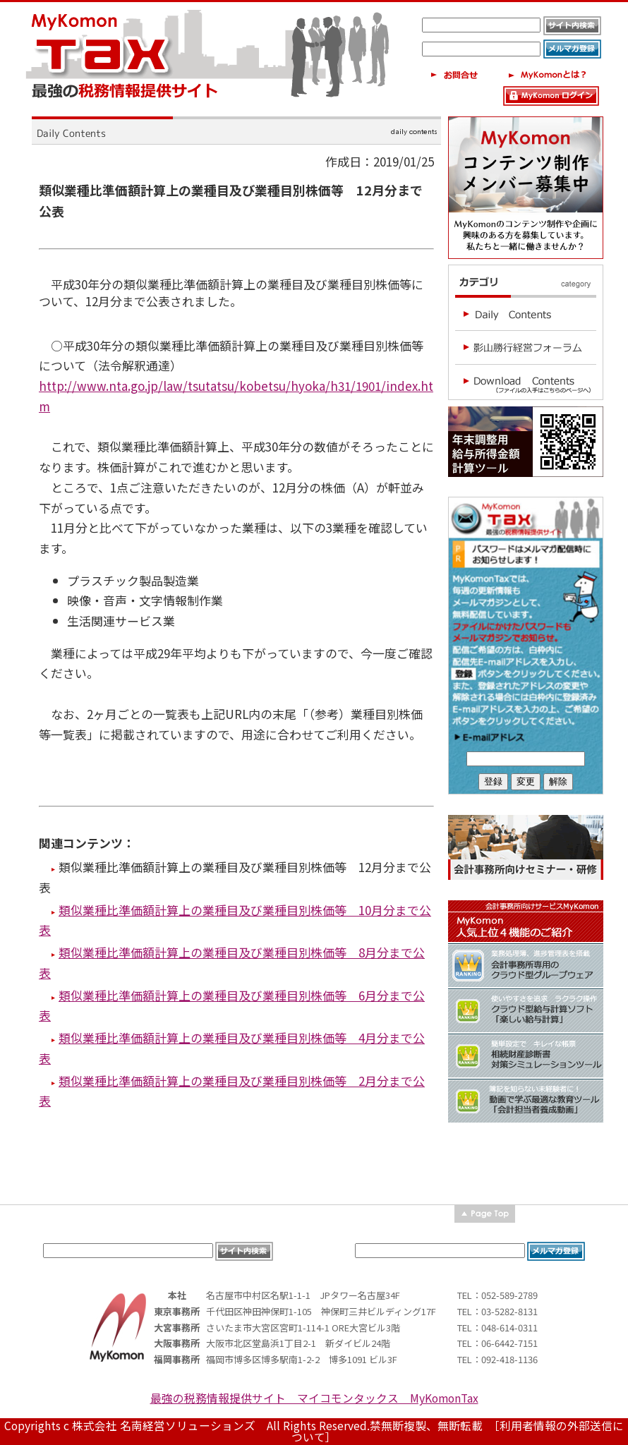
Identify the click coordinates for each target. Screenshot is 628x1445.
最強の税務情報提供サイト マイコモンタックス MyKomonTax (314, 1398)
